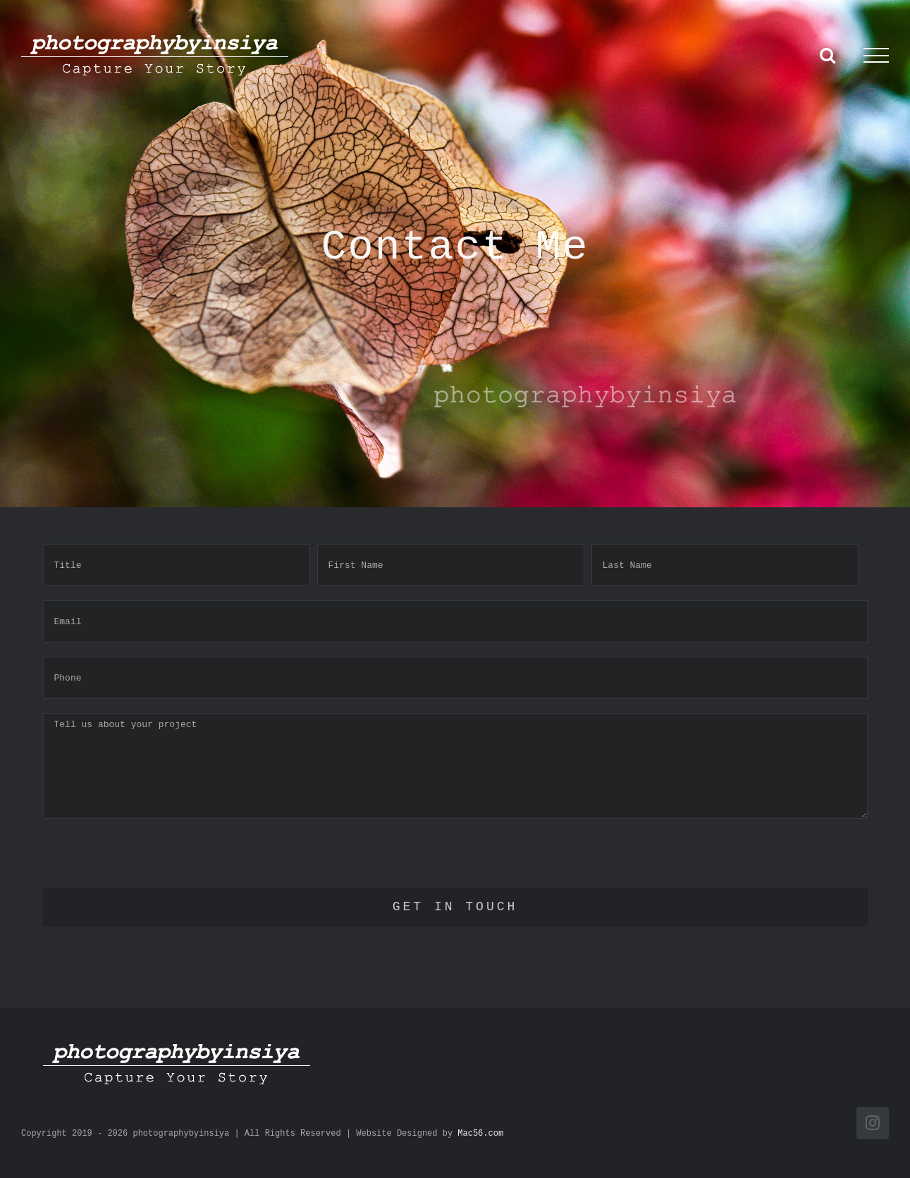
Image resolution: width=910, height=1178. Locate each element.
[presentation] (150, 860)
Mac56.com (480, 1134)
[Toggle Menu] (876, 55)
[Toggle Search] (827, 54)
